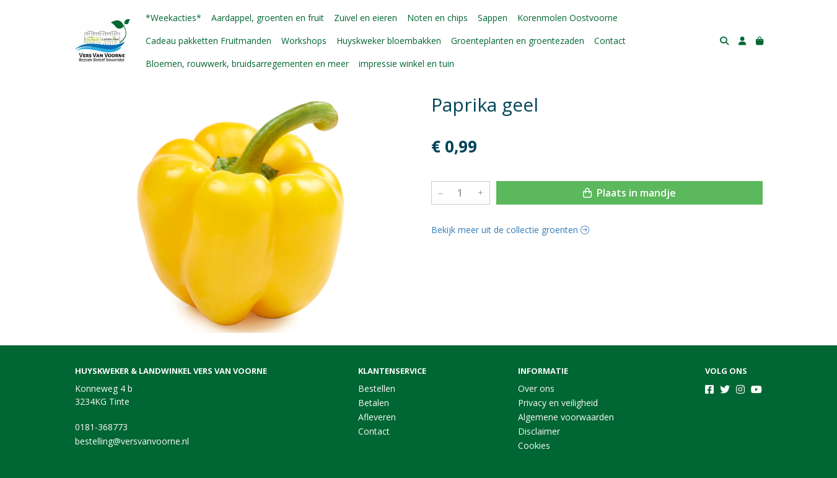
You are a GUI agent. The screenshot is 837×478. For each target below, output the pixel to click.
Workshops (303, 40)
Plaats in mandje (629, 193)
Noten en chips (437, 18)
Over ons (536, 388)
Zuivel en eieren (365, 18)
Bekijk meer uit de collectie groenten (510, 230)
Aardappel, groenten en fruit (267, 18)
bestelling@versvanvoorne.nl (132, 441)
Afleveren (377, 417)
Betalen (373, 403)
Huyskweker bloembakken (388, 40)
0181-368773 (101, 427)
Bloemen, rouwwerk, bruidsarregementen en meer (247, 63)
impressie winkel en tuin (406, 63)
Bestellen (376, 388)
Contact (610, 40)
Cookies (534, 445)
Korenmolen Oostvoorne (567, 18)
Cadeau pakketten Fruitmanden (208, 40)
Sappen (492, 18)
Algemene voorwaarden (566, 417)
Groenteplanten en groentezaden (517, 40)
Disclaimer (539, 431)
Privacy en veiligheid (558, 403)
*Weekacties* (173, 18)
